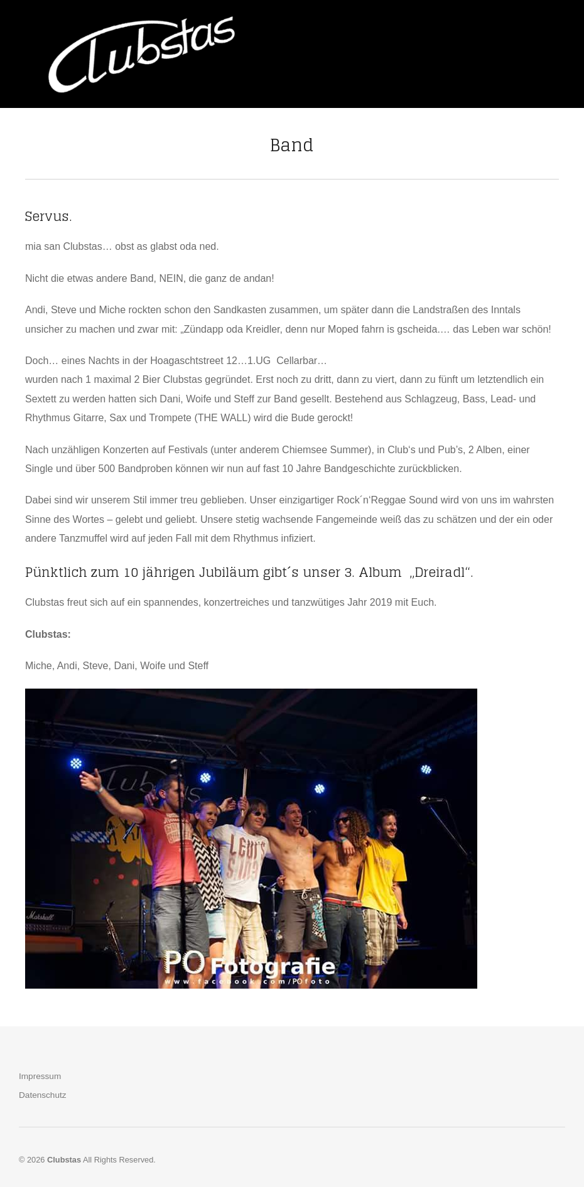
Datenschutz (43, 1095)
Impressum (40, 1076)
